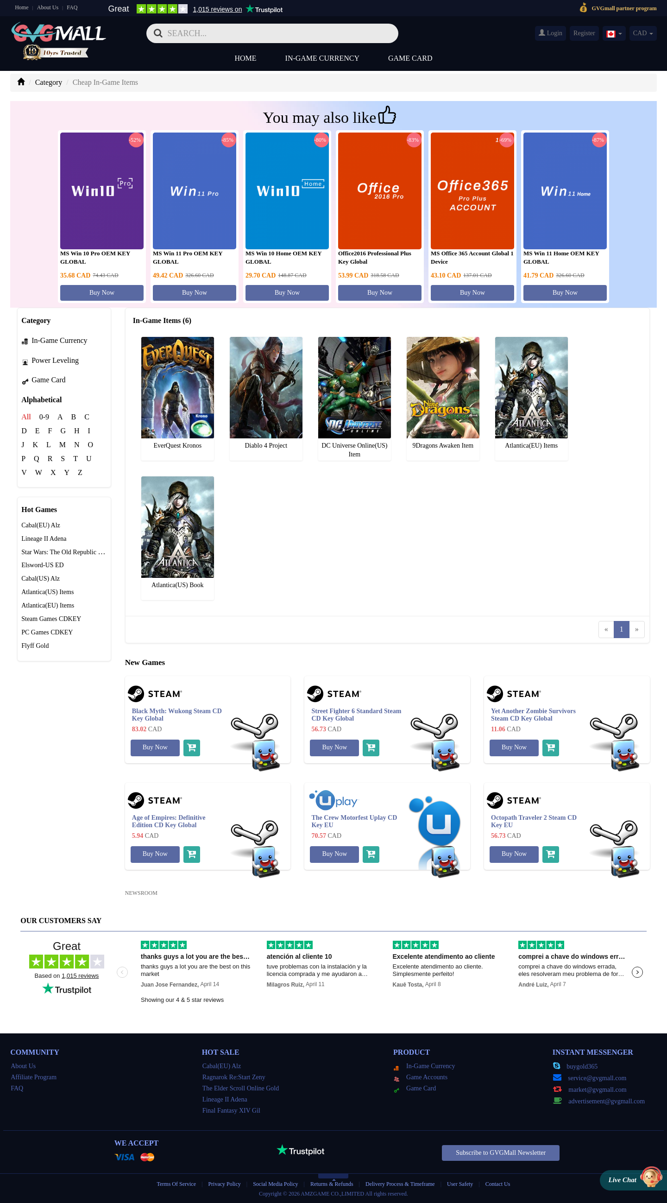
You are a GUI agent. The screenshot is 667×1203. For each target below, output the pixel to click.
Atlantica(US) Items (47, 592)
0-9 (44, 417)
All (26, 417)
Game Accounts (420, 1077)
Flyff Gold (35, 645)
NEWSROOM (141, 893)
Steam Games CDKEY (51, 618)
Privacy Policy (225, 1184)
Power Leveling (50, 360)
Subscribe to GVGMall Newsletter (501, 1152)
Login (550, 33)
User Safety (460, 1184)
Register (584, 33)
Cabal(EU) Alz (40, 525)
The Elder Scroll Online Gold (240, 1088)
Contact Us (497, 1184)
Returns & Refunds (331, 1184)
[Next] (637, 629)
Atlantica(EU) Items (47, 605)
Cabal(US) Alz (40, 578)
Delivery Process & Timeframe (400, 1184)
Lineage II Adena (43, 538)
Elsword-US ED (42, 565)
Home (21, 7)
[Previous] (606, 629)
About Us (47, 7)
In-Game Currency (322, 58)
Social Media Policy (275, 1184)
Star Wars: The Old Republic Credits (69, 552)
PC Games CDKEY (47, 632)
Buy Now (101, 292)
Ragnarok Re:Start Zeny (233, 1077)
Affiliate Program (34, 1077)
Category (49, 82)
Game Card (410, 58)
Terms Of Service (176, 1184)
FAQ (72, 7)
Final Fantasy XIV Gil (231, 1110)
